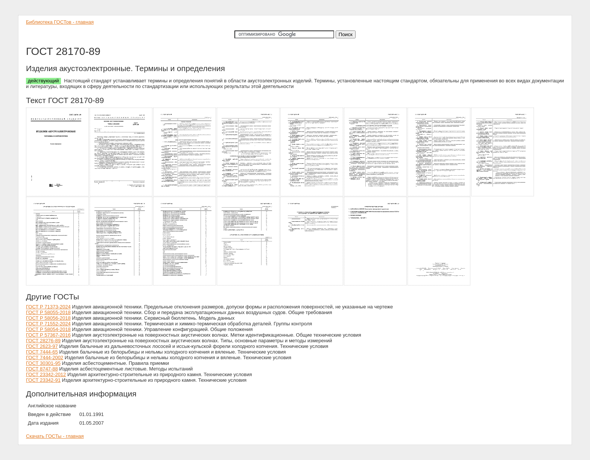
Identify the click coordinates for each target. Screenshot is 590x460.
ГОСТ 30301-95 (43, 363)
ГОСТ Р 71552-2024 (48, 323)
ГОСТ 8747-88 (42, 369)
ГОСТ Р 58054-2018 (48, 329)
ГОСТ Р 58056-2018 (48, 318)
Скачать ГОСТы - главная (55, 436)
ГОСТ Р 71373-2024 (48, 307)
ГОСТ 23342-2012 (46, 374)
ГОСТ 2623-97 (42, 346)
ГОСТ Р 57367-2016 (48, 335)
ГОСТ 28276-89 (43, 340)
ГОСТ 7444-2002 (44, 357)
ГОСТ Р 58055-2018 (48, 312)
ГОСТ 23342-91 (43, 380)
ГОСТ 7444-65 (42, 352)
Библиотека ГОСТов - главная (60, 22)
